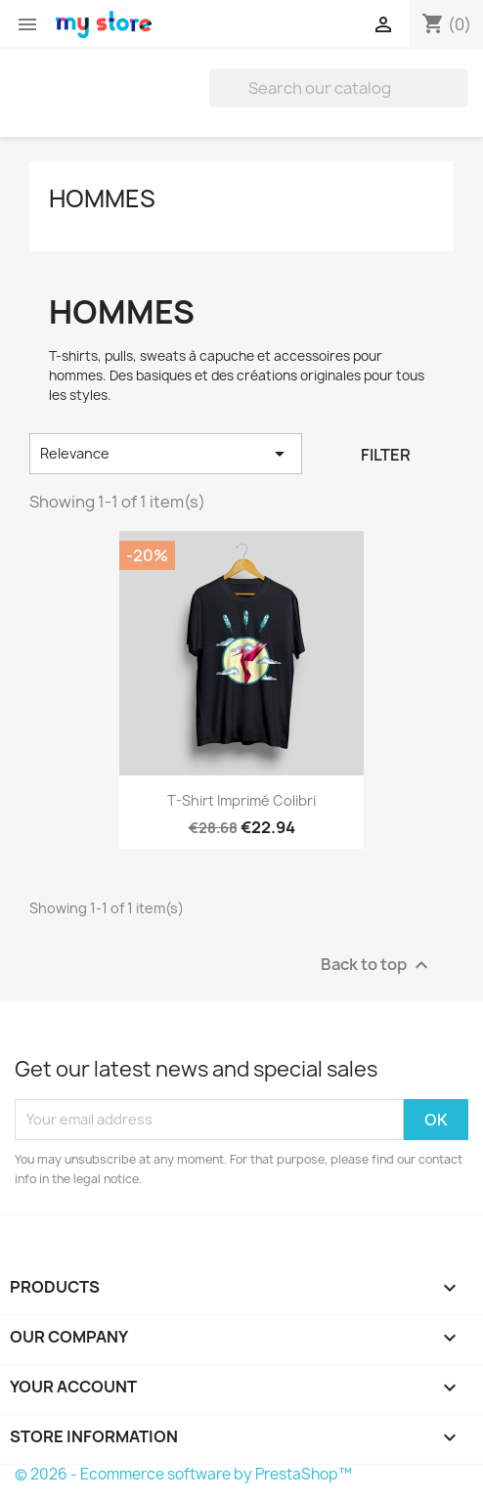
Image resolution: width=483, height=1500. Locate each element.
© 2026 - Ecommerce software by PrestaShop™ (183, 1474)
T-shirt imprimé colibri (241, 800)
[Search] (338, 88)
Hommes (102, 198)
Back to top (377, 964)
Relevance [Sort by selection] (165, 453)
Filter (386, 454)
